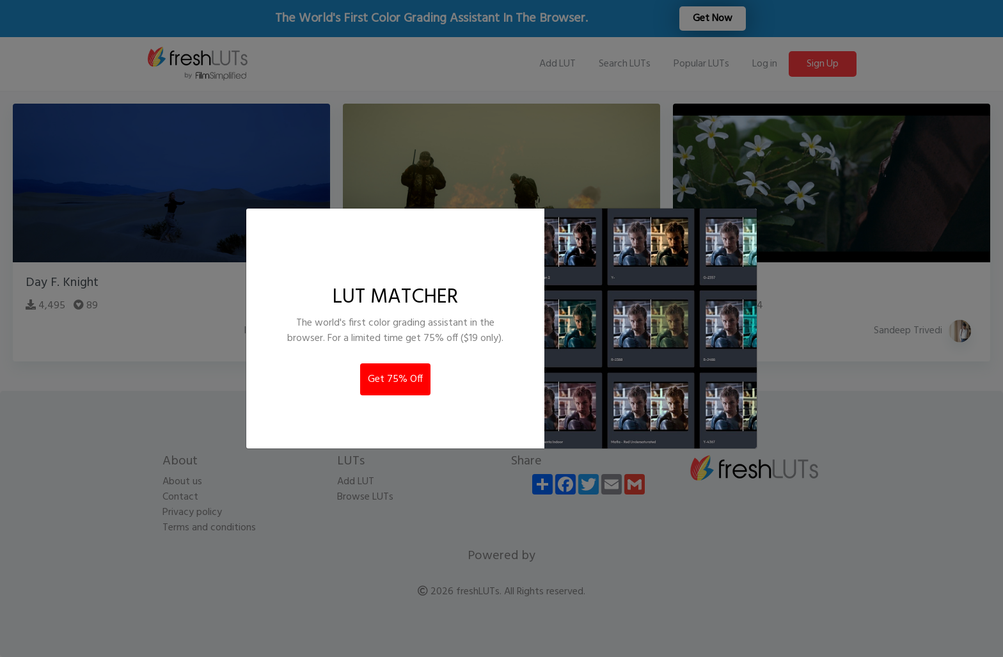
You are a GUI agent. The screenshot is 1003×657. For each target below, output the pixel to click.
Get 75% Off (395, 379)
